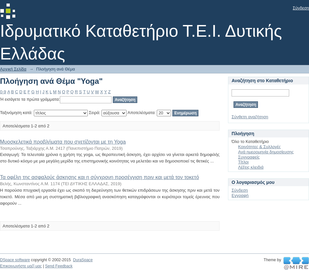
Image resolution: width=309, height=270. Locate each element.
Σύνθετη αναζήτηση (250, 116)
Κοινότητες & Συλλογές (259, 146)
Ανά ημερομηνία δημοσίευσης (266, 151)
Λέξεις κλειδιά (250, 167)
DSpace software (15, 260)
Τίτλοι (243, 162)
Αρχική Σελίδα (13, 69)
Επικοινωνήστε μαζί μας (21, 266)
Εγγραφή (240, 195)
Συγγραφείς (249, 157)
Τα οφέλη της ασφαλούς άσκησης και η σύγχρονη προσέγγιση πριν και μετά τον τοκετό (99, 177)
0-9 (3, 91)
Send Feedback (59, 266)
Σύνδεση (301, 8)
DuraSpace (82, 260)
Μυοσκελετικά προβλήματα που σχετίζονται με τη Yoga (63, 142)
